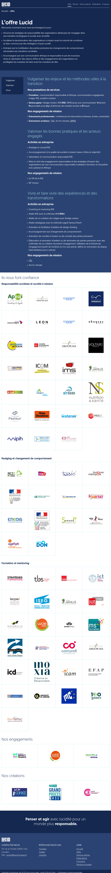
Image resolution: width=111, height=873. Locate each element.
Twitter (42, 852)
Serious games (85, 4)
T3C (53, 121)
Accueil (79, 849)
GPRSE (73, 121)
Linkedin (42, 855)
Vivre (8, 90)
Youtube (42, 849)
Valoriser (10, 86)
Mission (75, 4)
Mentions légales (84, 865)
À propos (105, 4)
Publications (96, 4)
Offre (69, 4)
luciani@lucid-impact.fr (16, 855)
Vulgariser (10, 81)
